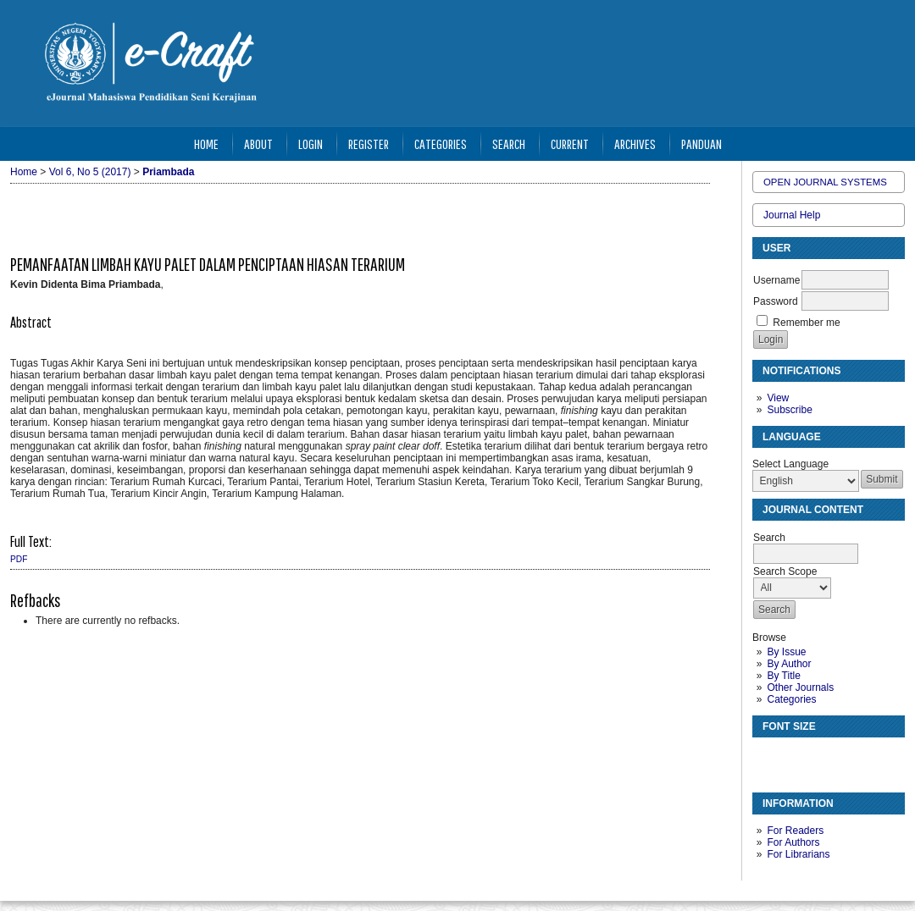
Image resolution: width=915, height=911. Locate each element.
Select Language (790, 464)
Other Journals (800, 687)
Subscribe (789, 410)
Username (776, 280)
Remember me (806, 323)
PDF (18, 559)
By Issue (786, 652)
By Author (789, 664)
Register (368, 143)
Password (775, 301)
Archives (635, 143)
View (778, 398)
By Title (783, 676)
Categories (791, 699)
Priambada (168, 172)
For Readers (795, 830)
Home (206, 143)
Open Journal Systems (825, 182)
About (258, 143)
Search (508, 143)
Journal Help (791, 215)
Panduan (701, 143)
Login (310, 143)
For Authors (793, 842)
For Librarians (798, 854)
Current (570, 143)
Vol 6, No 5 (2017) (90, 172)
